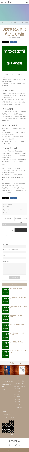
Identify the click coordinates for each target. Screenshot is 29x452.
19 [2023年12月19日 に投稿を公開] (4, 429)
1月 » (12, 434)
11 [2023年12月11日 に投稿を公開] (3, 426)
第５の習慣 (17, 399)
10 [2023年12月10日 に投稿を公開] (13, 424)
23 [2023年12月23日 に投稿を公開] (11, 429)
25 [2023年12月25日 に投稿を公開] (3, 431)
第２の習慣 (17, 37)
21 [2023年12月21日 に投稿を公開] (8, 429)
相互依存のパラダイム (19, 386)
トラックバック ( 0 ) (8, 230)
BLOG (3, 389)
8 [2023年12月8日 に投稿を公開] (9, 424)
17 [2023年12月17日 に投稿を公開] (13, 426)
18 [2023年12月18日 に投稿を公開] (3, 429)
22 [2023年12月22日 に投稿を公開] (9, 429)
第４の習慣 (19, 209)
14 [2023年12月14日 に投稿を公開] (8, 426)
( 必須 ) (6, 244)
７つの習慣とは (18, 407)
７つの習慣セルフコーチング (8, 385)
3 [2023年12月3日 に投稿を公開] (13, 421)
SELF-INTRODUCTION (7, 381)
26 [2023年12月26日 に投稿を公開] (4, 431)
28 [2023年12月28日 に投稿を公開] (8, 431)
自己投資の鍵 (8, 218)
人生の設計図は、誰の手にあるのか (18, 342)
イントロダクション (19, 383)
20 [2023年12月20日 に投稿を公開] (6, 429)
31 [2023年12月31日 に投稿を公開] (13, 431)
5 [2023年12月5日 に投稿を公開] (4, 424)
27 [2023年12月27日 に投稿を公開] (6, 431)
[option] (7, 370)
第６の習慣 (17, 401)
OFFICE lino (6, 2)
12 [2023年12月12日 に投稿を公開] (4, 426)
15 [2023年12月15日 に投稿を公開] (9, 426)
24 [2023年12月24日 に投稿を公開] (13, 429)
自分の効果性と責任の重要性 (21, 219)
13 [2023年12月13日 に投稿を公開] (6, 426)
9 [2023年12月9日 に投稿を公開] (11, 424)
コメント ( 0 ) (21, 230)
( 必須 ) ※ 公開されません (11, 249)
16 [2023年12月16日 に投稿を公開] (11, 426)
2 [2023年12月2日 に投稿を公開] (11, 421)
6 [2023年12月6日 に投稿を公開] (6, 424)
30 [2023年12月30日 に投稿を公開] (11, 431)
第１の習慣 (17, 388)
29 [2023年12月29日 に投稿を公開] (9, 431)
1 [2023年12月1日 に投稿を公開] (9, 421)
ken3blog (10, 204)
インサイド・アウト (19, 381)
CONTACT (4, 393)
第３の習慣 (17, 394)
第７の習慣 (17, 404)
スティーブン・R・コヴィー (10, 209)
